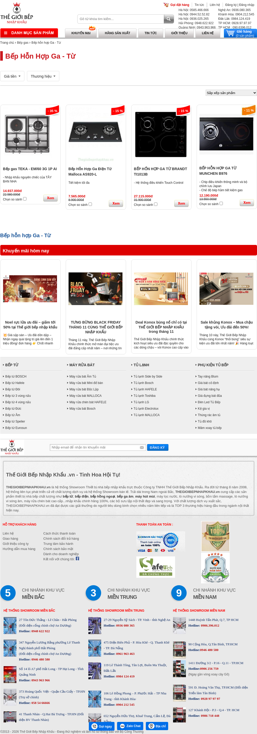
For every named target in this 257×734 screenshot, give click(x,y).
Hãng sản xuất (117, 33)
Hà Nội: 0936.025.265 (194, 19)
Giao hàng (10, 538)
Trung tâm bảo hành (58, 544)
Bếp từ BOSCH (15, 376)
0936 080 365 (125, 625)
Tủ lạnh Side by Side (148, 376)
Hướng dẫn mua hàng (19, 549)
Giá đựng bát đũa (210, 396)
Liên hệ (215, 5)
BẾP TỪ (11, 365)
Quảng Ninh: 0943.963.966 (197, 27)
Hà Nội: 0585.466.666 (194, 10)
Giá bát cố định (208, 383)
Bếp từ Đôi (12, 389)
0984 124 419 (125, 676)
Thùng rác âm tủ (209, 415)
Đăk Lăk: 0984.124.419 (234, 19)
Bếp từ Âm (12, 415)
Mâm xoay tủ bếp (210, 428)
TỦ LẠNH (141, 365)
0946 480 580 (40, 659)
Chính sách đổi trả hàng (61, 538)
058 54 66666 (40, 703)
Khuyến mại (80, 33)
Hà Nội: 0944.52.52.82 (194, 14)
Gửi (157, 447)
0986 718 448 (209, 716)
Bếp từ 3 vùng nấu (18, 396)
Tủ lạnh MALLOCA (147, 415)
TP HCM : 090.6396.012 (234, 27)
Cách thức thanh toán (59, 533)
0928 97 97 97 (210, 699)
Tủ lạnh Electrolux (146, 408)
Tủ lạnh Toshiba (145, 396)
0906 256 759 (209, 669)
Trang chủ (7, 42)
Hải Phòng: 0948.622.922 (196, 23)
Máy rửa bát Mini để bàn (86, 383)
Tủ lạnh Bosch (144, 383)
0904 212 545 (125, 705)
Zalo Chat (130, 726)
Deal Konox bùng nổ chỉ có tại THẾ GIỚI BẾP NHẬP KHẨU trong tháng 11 (161, 327)
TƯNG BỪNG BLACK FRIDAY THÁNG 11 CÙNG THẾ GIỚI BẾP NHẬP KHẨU (96, 327)
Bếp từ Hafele (14, 383)
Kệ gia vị (204, 408)
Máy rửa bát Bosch (83, 408)
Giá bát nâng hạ (209, 389)
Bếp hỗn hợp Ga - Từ (46, 42)
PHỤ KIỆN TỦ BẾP (213, 365)
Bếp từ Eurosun (16, 428)
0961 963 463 (125, 654)
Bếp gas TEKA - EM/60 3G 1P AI (30, 169)
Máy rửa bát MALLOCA (86, 396)
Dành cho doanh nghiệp (61, 554)
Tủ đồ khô (205, 421)
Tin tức (199, 5)
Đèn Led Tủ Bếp (209, 402)
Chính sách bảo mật (58, 549)
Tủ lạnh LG (141, 402)
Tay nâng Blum (208, 376)
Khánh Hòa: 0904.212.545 (236, 14)
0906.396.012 (209, 625)
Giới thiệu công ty (16, 544)
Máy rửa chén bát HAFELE (88, 402)
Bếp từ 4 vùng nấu (18, 402)
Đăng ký (231, 5)
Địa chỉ (157, 726)
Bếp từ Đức (13, 408)
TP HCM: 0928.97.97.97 (234, 23)
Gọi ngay (101, 726)
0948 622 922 (40, 631)
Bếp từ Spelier (15, 421)
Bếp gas (22, 42)
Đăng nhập (246, 5)
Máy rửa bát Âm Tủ (83, 376)
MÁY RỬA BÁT (82, 365)
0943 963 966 (40, 680)
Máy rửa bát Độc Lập (84, 389)
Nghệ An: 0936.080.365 (234, 10)
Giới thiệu (179, 33)
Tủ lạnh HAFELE (145, 389)
